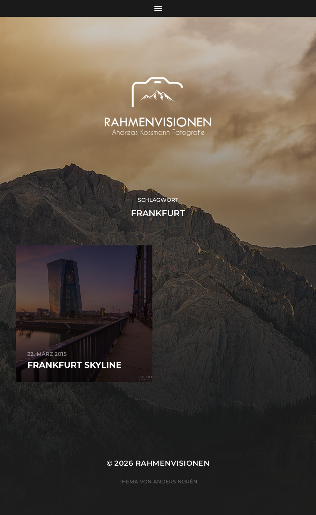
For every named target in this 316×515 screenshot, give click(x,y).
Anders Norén (175, 481)
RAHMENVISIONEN (172, 463)
